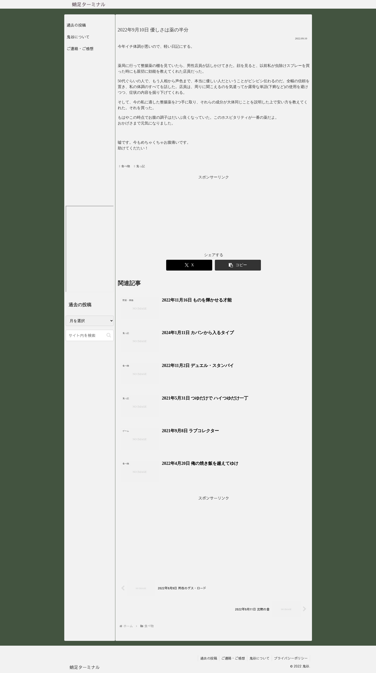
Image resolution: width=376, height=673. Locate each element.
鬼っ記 (139, 166)
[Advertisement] (214, 214)
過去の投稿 (76, 25)
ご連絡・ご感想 (80, 48)
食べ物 (124, 166)
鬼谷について (78, 36)
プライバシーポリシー (290, 658)
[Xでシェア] (189, 265)
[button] (238, 265)
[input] (90, 335)
